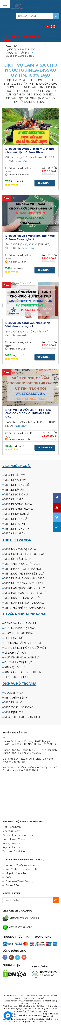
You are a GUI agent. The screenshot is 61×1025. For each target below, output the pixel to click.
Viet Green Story (11, 826)
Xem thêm (21, 161)
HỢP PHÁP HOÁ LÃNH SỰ (21, 657)
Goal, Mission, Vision (13, 839)
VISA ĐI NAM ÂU (15, 499)
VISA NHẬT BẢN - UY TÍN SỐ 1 (23, 583)
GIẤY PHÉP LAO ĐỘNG (19, 633)
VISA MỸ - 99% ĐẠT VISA (20, 549)
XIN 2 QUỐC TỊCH (15, 667)
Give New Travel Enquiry (19, 881)
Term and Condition (13, 851)
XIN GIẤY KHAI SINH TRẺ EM (23, 672)
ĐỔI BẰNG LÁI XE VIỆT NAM (22, 642)
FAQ (8, 877)
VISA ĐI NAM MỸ (15, 479)
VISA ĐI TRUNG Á (15, 518)
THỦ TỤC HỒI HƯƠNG (19, 677)
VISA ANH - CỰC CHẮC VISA (22, 563)
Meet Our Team (11, 831)
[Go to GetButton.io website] (8, 1022)
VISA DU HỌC (13, 702)
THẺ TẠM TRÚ (13, 638)
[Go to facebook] (8, 1015)
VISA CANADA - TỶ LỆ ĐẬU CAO (24, 554)
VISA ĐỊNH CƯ (13, 712)
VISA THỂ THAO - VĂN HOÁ (22, 717)
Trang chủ (11, 46)
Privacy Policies (11, 843)
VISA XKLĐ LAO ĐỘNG (19, 707)
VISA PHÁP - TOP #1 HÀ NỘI (22, 568)
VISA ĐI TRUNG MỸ (16, 484)
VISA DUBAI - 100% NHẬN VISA (24, 578)
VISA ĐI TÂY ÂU (14, 489)
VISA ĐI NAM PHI (15, 533)
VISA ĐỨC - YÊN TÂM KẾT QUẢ (24, 573)
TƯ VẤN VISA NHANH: (21, 38)
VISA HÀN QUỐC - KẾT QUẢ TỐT (25, 588)
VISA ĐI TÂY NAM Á (16, 514)
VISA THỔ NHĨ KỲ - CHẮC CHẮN (24, 607)
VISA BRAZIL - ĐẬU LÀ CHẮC (22, 598)
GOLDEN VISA (13, 692)
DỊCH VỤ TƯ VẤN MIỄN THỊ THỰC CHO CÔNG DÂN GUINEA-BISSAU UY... (28, 413)
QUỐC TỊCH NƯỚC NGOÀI (21, 49)
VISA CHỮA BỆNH (15, 697)
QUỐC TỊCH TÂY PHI (18, 52)
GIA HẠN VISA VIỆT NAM (20, 628)
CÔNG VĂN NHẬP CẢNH (20, 623)
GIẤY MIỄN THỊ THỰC (18, 662)
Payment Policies (12, 847)
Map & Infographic (16, 873)
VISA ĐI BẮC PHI (15, 523)
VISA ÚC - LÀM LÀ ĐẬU (19, 559)
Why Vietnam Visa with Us (17, 835)
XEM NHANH (44, 182)
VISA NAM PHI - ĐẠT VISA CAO (24, 602)
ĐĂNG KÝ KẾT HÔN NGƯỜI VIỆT (25, 647)
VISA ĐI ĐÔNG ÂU (16, 494)
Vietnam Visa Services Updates (23, 865)
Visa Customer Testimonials (21, 869)
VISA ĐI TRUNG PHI (17, 528)
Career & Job (13, 885)
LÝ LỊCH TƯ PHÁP (15, 652)
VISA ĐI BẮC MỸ (14, 475)
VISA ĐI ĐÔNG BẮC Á (18, 504)
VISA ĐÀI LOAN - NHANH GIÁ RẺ (25, 593)
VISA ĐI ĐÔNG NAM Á (18, 509)
